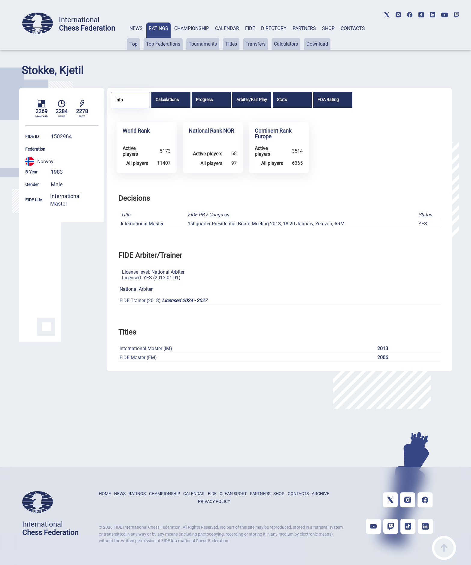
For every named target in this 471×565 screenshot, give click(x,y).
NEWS (136, 28)
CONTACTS (353, 28)
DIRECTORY (274, 28)
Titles (231, 44)
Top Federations (163, 44)
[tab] (136, 36)
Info (119, 100)
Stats (282, 99)
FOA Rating (328, 99)
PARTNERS (304, 28)
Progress (204, 99)
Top (133, 44)
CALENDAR (227, 28)
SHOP (328, 28)
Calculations (167, 99)
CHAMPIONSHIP (191, 28)
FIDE (250, 28)
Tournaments (203, 44)
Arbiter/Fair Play (251, 99)
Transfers (255, 44)
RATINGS (158, 28)
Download (317, 44)
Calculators (286, 44)
